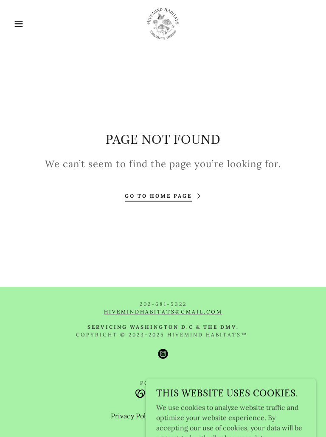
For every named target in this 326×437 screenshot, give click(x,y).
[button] (16, 23)
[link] (163, 24)
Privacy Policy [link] (133, 416)
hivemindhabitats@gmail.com (163, 311)
